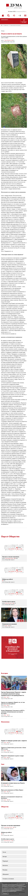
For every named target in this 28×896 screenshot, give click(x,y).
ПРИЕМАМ (5, 893)
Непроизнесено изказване (9, 624)
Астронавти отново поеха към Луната (13, 783)
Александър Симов (9, 558)
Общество (6, 25)
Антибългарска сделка (8, 601)
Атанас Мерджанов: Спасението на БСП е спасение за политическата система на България (12, 712)
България (4, 673)
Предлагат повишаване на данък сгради (12, 755)
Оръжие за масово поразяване (10, 556)
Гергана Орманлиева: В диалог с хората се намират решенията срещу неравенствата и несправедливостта (13, 694)
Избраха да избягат (7, 579)
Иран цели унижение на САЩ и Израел (12, 790)
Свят (2, 764)
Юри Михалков (8, 603)
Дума (6, 625)
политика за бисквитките (15, 890)
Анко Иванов (7, 40)
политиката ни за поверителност (9, 891)
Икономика (5, 722)
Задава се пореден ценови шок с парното (14, 740)
